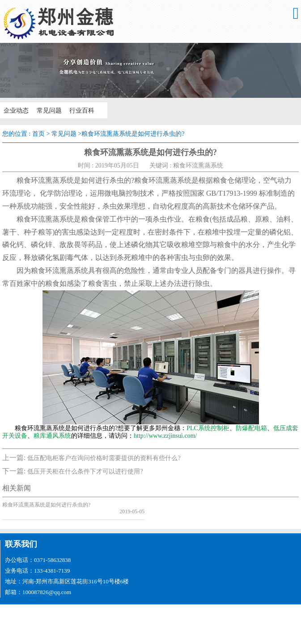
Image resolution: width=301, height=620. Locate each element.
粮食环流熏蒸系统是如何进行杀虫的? (46, 505)
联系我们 (21, 537)
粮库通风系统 (52, 435)
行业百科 (76, 110)
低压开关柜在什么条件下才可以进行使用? (85, 471)
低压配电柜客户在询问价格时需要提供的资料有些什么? (103, 458)
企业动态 (14, 110)
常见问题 (45, 110)
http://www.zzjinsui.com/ (165, 435)
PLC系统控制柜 (208, 428)
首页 (38, 133)
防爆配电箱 (251, 428)
